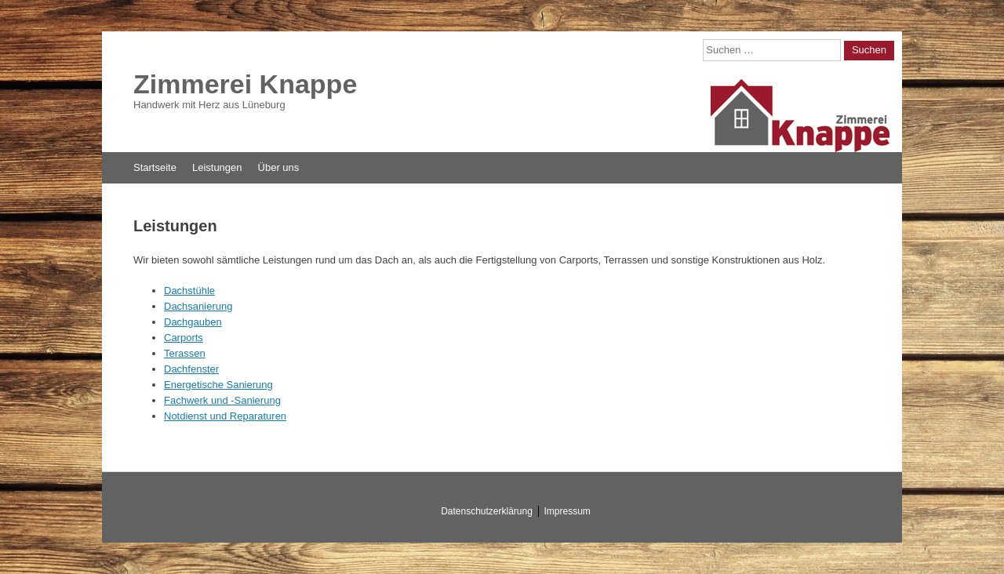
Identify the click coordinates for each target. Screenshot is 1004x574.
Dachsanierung (198, 306)
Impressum (567, 511)
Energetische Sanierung (218, 385)
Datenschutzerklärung (487, 511)
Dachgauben (193, 322)
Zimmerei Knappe (245, 84)
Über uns (279, 167)
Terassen (185, 353)
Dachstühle (189, 290)
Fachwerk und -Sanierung (222, 400)
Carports (183, 337)
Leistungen (217, 167)
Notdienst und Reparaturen (225, 416)
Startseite (154, 167)
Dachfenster (191, 369)
